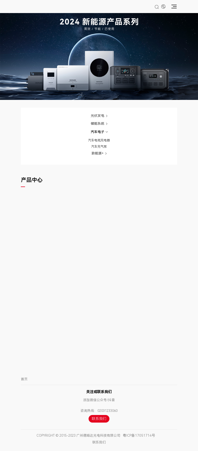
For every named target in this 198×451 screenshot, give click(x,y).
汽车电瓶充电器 (99, 140)
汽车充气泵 (99, 146)
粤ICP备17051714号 (139, 435)
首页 (24, 379)
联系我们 (99, 419)
